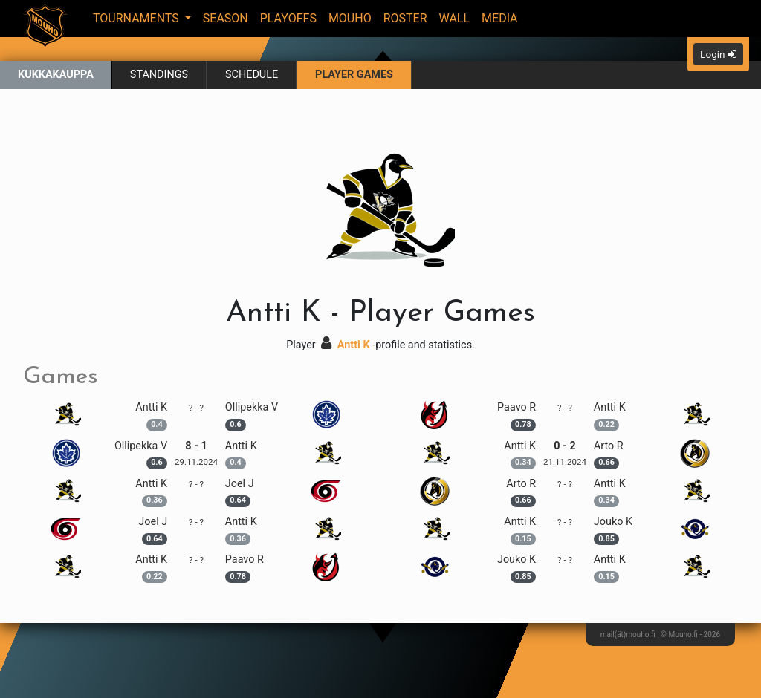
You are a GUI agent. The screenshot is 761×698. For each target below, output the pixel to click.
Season (225, 18)
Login (718, 54)
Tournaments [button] (137, 18)
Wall (454, 18)
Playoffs (288, 18)
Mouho (350, 18)
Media (500, 18)
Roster (405, 18)
